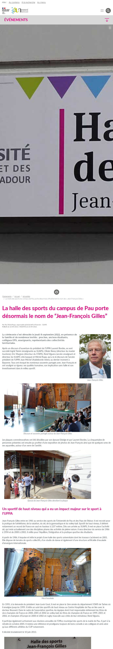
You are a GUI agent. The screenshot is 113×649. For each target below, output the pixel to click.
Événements (7, 296)
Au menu (41, 2)
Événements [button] (16, 20)
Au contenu (14, 2)
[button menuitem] (108, 10)
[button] (98, 20)
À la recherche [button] (28, 2)
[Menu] (102, 10)
